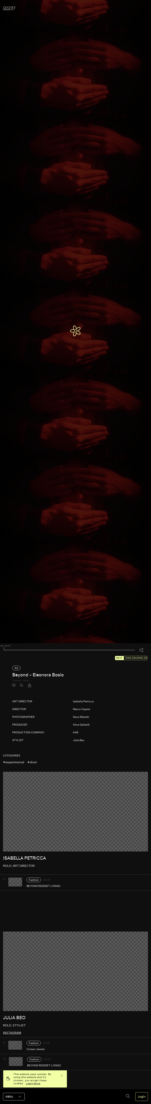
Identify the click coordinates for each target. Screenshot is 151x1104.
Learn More (33, 1083)
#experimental (13, 762)
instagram (12, 1033)
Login (142, 1097)
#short (32, 762)
